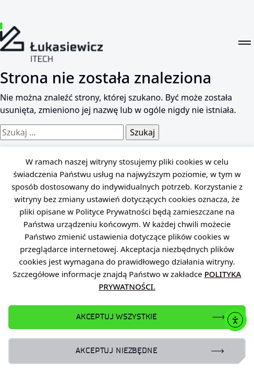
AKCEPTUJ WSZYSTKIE (116, 316)
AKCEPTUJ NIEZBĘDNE (116, 350)
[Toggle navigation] (244, 42)
